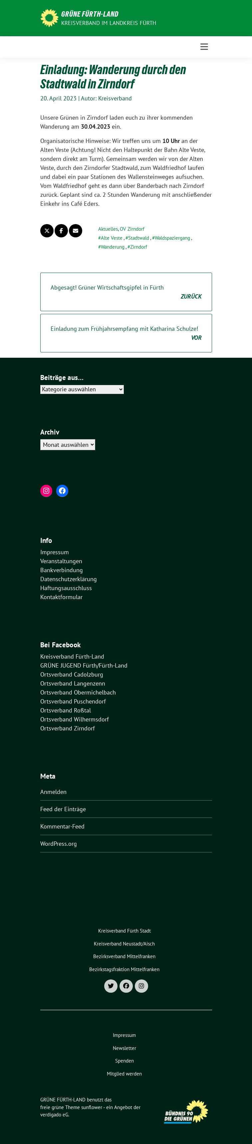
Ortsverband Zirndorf (67, 728)
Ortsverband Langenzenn (72, 683)
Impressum (54, 552)
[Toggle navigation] (204, 47)
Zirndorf (138, 247)
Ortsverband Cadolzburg (71, 674)
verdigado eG (54, 1114)
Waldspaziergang (172, 238)
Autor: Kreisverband (106, 98)
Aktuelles (108, 229)
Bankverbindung (61, 570)
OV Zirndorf (132, 229)
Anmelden (53, 792)
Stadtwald (138, 238)
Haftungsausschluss (66, 588)
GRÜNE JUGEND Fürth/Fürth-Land (83, 665)
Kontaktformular (61, 597)
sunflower (91, 1107)
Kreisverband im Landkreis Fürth (108, 23)
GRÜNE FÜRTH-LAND (90, 14)
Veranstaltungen (61, 561)
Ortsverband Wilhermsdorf (74, 719)
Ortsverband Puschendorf (73, 701)
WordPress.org (58, 843)
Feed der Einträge (63, 809)
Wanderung (113, 247)
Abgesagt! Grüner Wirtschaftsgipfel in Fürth (126, 292)
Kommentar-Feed (62, 826)
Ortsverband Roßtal (65, 710)
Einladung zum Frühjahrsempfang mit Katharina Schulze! (126, 333)
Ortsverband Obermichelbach (78, 692)
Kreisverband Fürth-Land (72, 656)
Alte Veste (112, 238)
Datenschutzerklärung (68, 579)
